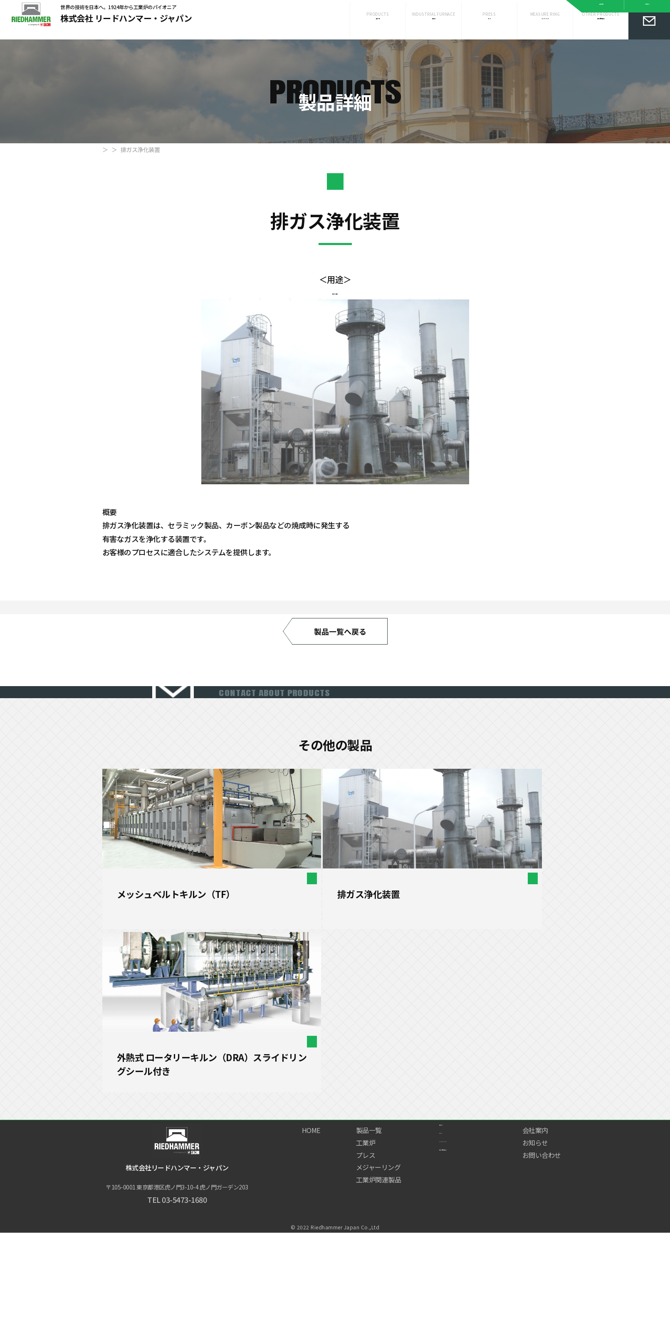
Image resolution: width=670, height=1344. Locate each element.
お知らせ (647, 7)
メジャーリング (545, 33)
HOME (110, 158)
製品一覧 (145, 158)
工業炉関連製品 (601, 33)
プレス (489, 33)
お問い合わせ (541, 1257)
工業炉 (434, 33)
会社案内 (601, 7)
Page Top (651, 1305)
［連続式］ (214, 1119)
